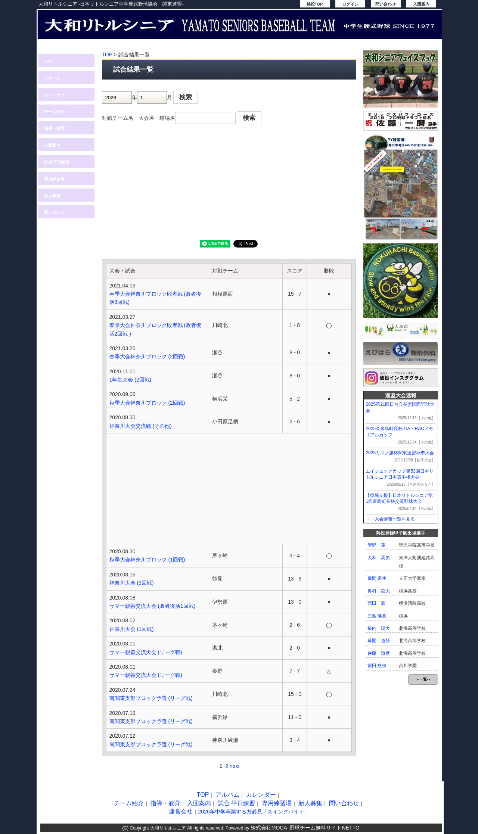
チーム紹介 (54, 111)
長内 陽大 (378, 628)
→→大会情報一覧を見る (390, 519)
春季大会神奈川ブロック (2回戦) (147, 357)
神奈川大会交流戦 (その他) (140, 426)
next (234, 766)
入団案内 (421, 4)
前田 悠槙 (377, 665)
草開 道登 (378, 640)
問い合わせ (385, 4)
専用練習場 (54, 179)
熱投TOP (315, 4)
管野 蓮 (376, 545)
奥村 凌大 (378, 591)
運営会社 (181, 811)
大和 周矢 (378, 557)
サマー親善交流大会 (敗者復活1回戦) (152, 606)
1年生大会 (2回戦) (130, 380)
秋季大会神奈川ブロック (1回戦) (147, 560)
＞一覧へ (423, 679)
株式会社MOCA (269, 828)
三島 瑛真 (377, 616)
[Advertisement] (229, 184)
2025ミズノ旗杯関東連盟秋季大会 (400, 452)
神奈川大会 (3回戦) (131, 583)
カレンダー (54, 95)
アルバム (52, 78)
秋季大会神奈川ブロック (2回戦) (147, 403)
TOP (48, 61)
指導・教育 (54, 128)
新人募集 (52, 195)
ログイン (350, 4)
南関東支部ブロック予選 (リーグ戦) (151, 698)
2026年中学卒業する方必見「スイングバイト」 (253, 812)
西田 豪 (376, 603)
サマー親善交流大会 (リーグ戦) (145, 652)
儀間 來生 (377, 578)
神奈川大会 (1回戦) (131, 629)
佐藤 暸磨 (378, 653)
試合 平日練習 (57, 162)
